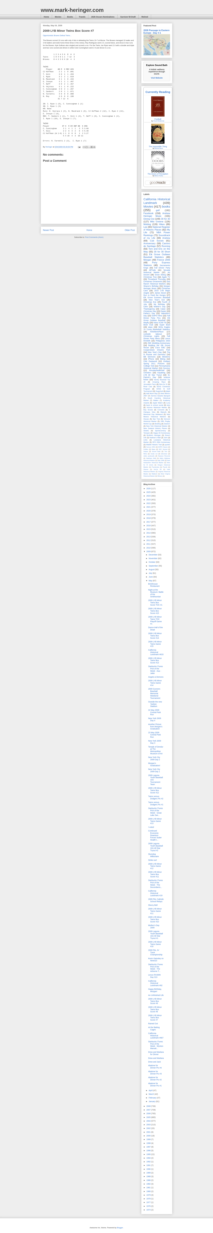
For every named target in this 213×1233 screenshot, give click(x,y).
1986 (148, 1180)
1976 (148, 1206)
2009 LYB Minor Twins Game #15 (155, 644)
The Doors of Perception (158, 174)
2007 (148, 1110)
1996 (148, 1150)
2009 (148, 551)
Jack (165, 438)
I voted (151, 827)
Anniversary (149, 243)
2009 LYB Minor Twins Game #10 (155, 944)
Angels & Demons (155, 677)
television (164, 454)
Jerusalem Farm (149, 384)
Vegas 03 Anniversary (161, 433)
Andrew (166, 238)
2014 (148, 533)
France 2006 (163, 260)
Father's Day (149, 313)
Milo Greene (156, 221)
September (153, 566)
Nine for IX (163, 384)
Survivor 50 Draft (128, 17)
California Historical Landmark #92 (155, 983)
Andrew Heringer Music (156, 214)
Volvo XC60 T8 (160, 323)
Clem (145, 307)
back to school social (154, 405)
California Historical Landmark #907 (155, 1035)
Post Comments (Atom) (94, 237)
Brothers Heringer (154, 435)
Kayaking (161, 373)
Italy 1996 (161, 460)
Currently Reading (157, 91)
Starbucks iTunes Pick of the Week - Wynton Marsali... (155, 1045)
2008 (148, 1106)
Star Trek (156, 419)
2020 (148, 511)
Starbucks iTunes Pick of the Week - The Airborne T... (155, 967)
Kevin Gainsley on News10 (156, 959)
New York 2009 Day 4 (154, 719)
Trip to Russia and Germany (156, 353)
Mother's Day (159, 307)
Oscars (146, 419)
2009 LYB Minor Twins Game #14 (155, 683)
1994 (148, 1158)
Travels (82, 17)
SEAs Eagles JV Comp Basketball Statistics (156, 328)
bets (168, 405)
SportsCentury (160, 431)
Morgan (147, 260)
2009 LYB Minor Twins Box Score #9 (155, 1001)
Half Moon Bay (152, 393)
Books (70, 17)
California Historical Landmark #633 (155, 652)
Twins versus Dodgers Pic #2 (155, 797)
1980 (148, 1191)
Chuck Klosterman (158, 121)
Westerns (166, 357)
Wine (145, 454)
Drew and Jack (154, 1062)
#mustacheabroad (156, 370)
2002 (148, 1128)
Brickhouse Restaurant (153, 585)
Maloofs (164, 412)
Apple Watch (158, 403)
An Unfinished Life (156, 995)
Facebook (148, 213)
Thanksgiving (149, 309)
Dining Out (148, 219)
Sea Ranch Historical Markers (156, 282)
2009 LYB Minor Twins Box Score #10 (155, 919)
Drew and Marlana (156, 1058)
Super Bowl (164, 325)
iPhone (151, 359)
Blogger (120, 1228)
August (152, 569)
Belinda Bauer (158, 148)
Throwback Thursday (157, 279)
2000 (148, 1136)
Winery (160, 476)
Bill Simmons (149, 357)
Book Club (148, 325)
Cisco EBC (160, 347)
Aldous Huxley (158, 175)
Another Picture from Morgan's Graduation (155, 726)
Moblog (147, 224)
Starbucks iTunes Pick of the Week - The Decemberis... (155, 883)
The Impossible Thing (158, 146)
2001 (148, 1132)
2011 (148, 544)
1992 (148, 1162)
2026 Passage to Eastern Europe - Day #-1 (156, 31)
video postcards (149, 456)
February (153, 1098)
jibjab (168, 391)
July (151, 573)
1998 (148, 1143)
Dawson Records (164, 456)
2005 (148, 1117)
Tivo (165, 451)
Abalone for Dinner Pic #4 (155, 1066)
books (166, 206)
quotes (167, 445)
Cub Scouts (157, 240)
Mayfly (146, 323)
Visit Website (157, 78)
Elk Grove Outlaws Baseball (156, 319)
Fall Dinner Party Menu (156, 337)
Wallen (155, 400)
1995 (148, 1154)
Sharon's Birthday (151, 286)
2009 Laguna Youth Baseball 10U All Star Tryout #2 (155, 846)
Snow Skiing (160, 275)
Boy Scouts (148, 410)
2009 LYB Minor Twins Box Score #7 (155, 1017)
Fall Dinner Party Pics (156, 317)
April (151, 1090)
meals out (154, 454)
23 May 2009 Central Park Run (154, 734)
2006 (148, 1113)
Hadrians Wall (151, 458)
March (151, 1094)
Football (157, 119)
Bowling (158, 424)
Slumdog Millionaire (153, 855)
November (153, 558)
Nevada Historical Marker (156, 271)
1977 (148, 1202)
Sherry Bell (152, 905)
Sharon (145, 469)
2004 (148, 1121)
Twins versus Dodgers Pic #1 (155, 803)
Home (46, 17)
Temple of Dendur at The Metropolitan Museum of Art (155, 750)
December (153, 555)
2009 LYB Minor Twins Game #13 (155, 821)
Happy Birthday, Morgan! (155, 990)
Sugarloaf (159, 391)
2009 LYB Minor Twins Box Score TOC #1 (155, 602)
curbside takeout (152, 334)
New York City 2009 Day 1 (154, 770)
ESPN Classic (163, 447)
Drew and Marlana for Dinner (156, 1053)
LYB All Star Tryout (152, 375)
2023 (148, 500)
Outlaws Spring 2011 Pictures (156, 362)
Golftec (145, 449)
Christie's (147, 373)
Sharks (146, 431)
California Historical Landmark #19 (155, 893)
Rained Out (153, 1023)
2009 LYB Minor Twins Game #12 (155, 866)
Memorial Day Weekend (153, 414)
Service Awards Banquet (160, 396)
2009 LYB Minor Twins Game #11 (155, 911)
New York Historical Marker (156, 426)
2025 (148, 492)
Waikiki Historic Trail (154, 445)
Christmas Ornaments (152, 281)
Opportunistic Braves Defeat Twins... (57, 35)
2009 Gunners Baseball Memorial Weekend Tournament (154, 693)
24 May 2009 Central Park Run (154, 712)
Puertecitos (155, 467)
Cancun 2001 (150, 447)
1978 (148, 1199)
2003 (148, 1125)
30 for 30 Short (162, 251)
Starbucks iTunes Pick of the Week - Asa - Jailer (155, 669)
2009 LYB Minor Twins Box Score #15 (155, 610)
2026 (148, 488)
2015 (148, 529)
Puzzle (165, 467)
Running (166, 246)
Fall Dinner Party (162, 268)
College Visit (148, 366)
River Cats (147, 387)
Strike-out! (152, 860)
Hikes (162, 224)
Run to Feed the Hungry (154, 295)
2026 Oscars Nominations (102, 17)
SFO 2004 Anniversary (161, 442)
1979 (148, 1195)
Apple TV (166, 277)
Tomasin (146, 433)
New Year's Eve (157, 300)
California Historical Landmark (156, 201)
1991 (148, 1165)
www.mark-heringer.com (72, 10)
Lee (145, 227)
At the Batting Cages (154, 1028)
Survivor (166, 368)
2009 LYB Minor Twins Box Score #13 (155, 660)
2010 (148, 548)
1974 (148, 1210)
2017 (148, 522)
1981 (148, 1187)
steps (150, 327)
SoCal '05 (158, 469)
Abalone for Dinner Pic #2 (155, 1078)
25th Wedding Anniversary (159, 343)
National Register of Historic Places (156, 228)
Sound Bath (156, 451)
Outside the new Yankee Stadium (155, 704)
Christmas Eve (149, 302)
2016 (148, 525)
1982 (148, 1184)
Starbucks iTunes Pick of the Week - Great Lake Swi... (155, 811)
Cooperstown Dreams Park (156, 350)
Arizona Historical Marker (157, 407)
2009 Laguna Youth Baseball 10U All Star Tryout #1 (155, 934)
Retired (144, 17)
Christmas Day (149, 311)
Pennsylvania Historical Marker (156, 367)
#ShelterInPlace (157, 332)
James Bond (160, 293)
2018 (148, 518)
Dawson (167, 424)
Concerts (160, 410)
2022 (148, 503)
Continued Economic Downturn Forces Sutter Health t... (155, 835)
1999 (148, 1139)
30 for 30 (165, 219)
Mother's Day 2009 (153, 926)
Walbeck (154, 474)
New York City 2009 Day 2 (154, 758)
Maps (153, 449)
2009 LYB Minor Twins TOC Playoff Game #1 (155, 620)
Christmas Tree (150, 277)
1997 (148, 1147)
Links (145, 440)
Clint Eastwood (150, 361)
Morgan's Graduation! (154, 764)
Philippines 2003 (163, 341)
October (152, 562)
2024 (148, 496)
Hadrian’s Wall (155, 438)
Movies (58, 17)
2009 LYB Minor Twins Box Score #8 (155, 1009)
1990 (148, 1169)
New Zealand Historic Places (155, 428)
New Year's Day (155, 352)
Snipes (145, 451)
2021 (148, 507)
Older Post (130, 230)
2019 (148, 514)
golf (158, 210)
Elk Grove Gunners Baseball (156, 297)
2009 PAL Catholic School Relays (156, 900)
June (151, 577)
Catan (162, 309)
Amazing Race (159, 382)
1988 (148, 1176)
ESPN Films (157, 316)
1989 (148, 1173)
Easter (163, 311)
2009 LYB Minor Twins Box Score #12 (155, 790)
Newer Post (48, 230)
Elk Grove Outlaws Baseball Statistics (156, 255)
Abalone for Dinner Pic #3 (155, 1072)
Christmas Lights (151, 336)
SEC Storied (163, 449)
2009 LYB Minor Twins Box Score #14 (155, 635)
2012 (148, 540)
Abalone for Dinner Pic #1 (155, 1084)
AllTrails (152, 270)
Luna (168, 403)
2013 (148, 537)
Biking (162, 359)
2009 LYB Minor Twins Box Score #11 (155, 874)
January (152, 1101)
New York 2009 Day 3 (154, 742)
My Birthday (159, 304)
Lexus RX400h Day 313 (154, 976)
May (151, 581)
